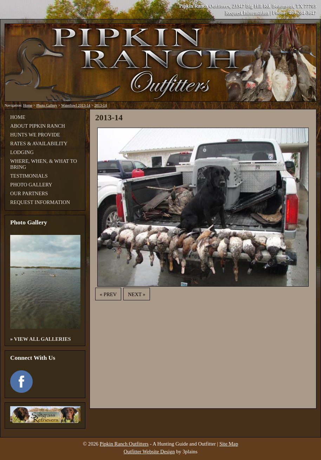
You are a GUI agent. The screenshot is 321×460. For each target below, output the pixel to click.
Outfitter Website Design (149, 451)
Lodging (22, 152)
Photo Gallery (46, 105)
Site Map (229, 444)
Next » (136, 294)
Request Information (247, 12)
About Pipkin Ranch (37, 126)
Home (27, 105)
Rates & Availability (38, 143)
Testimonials (29, 176)
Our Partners (29, 193)
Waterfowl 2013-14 (75, 105)
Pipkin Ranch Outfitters (124, 444)
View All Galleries (42, 339)
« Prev (108, 294)
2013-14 (100, 105)
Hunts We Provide (35, 135)
